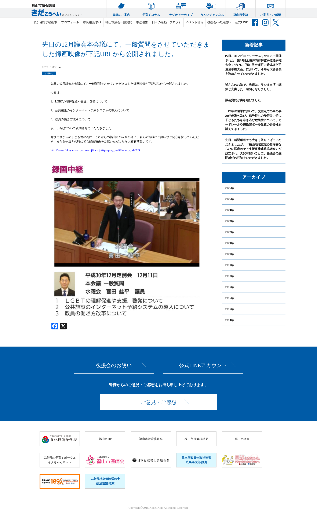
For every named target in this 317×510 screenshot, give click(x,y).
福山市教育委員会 (151, 439)
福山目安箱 (240, 8)
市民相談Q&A (92, 22)
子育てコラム (151, 8)
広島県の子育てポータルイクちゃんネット (59, 460)
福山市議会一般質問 (118, 22)
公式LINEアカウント (203, 365)
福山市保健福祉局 (196, 439)
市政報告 (142, 22)
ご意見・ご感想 (270, 8)
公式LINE (241, 22)
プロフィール (70, 22)
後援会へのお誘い (219, 22)
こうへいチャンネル (210, 8)
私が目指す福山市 (45, 22)
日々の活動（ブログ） (167, 22)
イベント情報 (194, 22)
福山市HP (105, 439)
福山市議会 (242, 439)
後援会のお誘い (114, 365)
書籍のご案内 (121, 8)
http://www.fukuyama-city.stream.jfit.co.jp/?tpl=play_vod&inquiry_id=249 (95, 150)
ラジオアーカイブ (181, 8)
